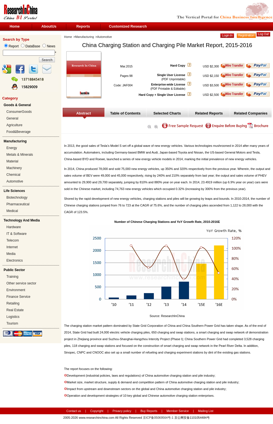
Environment (15, 290)
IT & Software (16, 234)
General (12, 118)
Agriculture (14, 125)
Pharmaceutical (18, 204)
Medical (12, 211)
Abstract (83, 113)
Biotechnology (16, 197)
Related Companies (251, 113)
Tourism (12, 323)
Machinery (14, 168)
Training (12, 277)
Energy (11, 148)
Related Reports (209, 113)
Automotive (14, 181)
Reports (83, 26)
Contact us (73, 411)
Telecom (12, 240)
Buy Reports (148, 411)
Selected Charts (167, 113)
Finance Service (18, 297)
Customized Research (128, 26)
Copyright (96, 411)
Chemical (13, 175)
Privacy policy (122, 411)
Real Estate (15, 310)
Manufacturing (84, 36)
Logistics (13, 317)
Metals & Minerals (19, 155)
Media (11, 254)
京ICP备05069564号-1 (158, 417)
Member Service (178, 411)
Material (12, 161)
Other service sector (21, 283)
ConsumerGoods (19, 112)
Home (14, 26)
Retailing (13, 303)
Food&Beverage (18, 132)
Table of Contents (125, 113)
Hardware (13, 227)
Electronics (14, 260)
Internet (12, 247)
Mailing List (205, 411)
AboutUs (48, 26)
